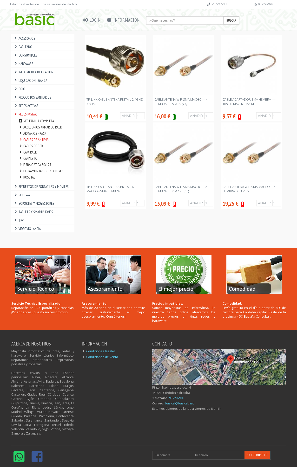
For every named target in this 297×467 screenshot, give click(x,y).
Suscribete (257, 455)
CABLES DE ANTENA (34, 139)
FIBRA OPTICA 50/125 (35, 164)
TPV (19, 220)
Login (92, 20)
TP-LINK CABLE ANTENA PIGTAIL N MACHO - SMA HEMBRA (110, 189)
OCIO (20, 89)
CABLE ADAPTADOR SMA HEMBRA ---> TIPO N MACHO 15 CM (250, 101)
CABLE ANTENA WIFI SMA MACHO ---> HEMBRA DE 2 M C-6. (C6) (180, 189)
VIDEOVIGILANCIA (27, 228)
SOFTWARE (23, 195)
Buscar (231, 20)
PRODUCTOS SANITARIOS (33, 97)
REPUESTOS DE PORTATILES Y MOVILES (41, 186)
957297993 (219, 4)
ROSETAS (27, 177)
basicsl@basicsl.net (179, 403)
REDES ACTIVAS (26, 105)
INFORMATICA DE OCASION (33, 72)
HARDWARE (23, 63)
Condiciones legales (101, 351)
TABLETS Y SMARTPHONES (33, 212)
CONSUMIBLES (26, 55)
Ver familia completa (36, 121)
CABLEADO (23, 47)
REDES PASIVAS (26, 114)
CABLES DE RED (31, 146)
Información (123, 20)
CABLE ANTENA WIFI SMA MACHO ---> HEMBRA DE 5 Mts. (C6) (180, 101)
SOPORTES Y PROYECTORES (34, 203)
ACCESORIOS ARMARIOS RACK (40, 127)
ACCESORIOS (24, 38)
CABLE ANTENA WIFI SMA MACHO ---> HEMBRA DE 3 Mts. (249, 189)
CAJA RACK (28, 152)
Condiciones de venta (102, 357)
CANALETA (28, 158)
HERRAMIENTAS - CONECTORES (41, 171)
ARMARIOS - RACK (32, 133)
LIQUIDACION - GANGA (30, 80)
